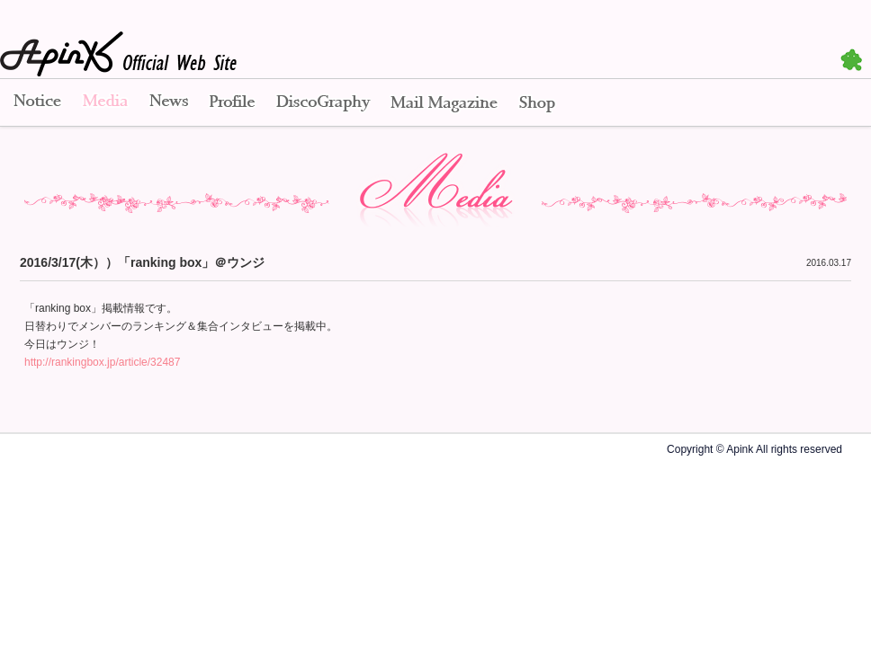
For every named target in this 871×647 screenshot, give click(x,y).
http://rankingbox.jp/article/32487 (102, 362)
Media (105, 103)
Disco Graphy (322, 103)
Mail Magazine (444, 103)
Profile (232, 103)
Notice (36, 103)
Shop (537, 103)
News (169, 103)
